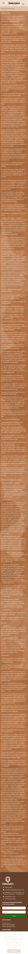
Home (3, 9)
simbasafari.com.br (10, 896)
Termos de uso (10, 9)
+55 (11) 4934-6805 (10, 899)
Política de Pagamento (8, 926)
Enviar (14, 916)
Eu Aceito (14, 951)
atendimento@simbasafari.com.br (14, 890)
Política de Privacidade (8, 925)
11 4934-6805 (8, 887)
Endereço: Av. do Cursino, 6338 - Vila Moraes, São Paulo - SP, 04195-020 (14, 893)
